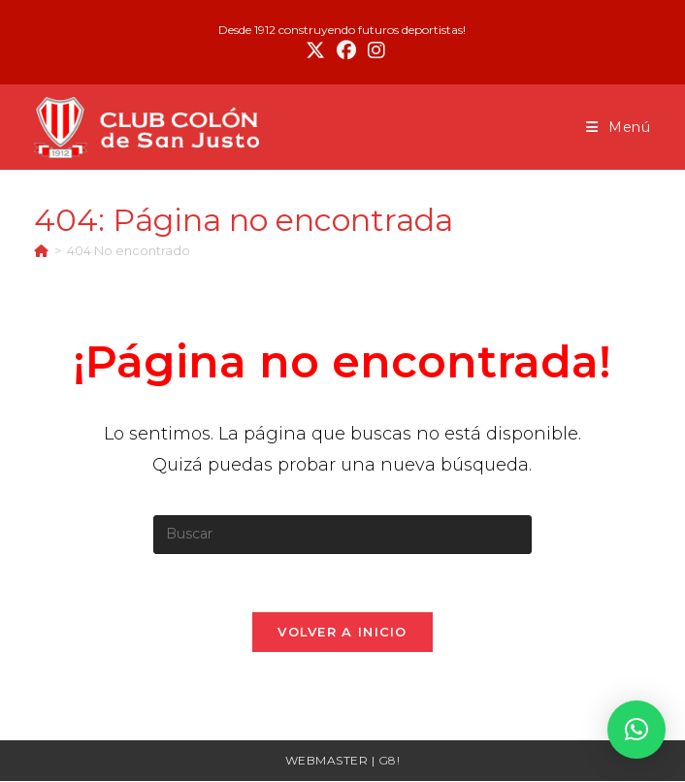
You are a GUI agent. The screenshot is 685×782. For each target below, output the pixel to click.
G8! (389, 761)
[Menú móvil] (618, 127)
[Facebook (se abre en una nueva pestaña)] (346, 50)
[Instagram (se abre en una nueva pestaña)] (373, 50)
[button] (636, 730)
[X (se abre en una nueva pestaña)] (315, 50)
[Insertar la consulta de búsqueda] (342, 534)
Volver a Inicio (342, 632)
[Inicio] (41, 250)
